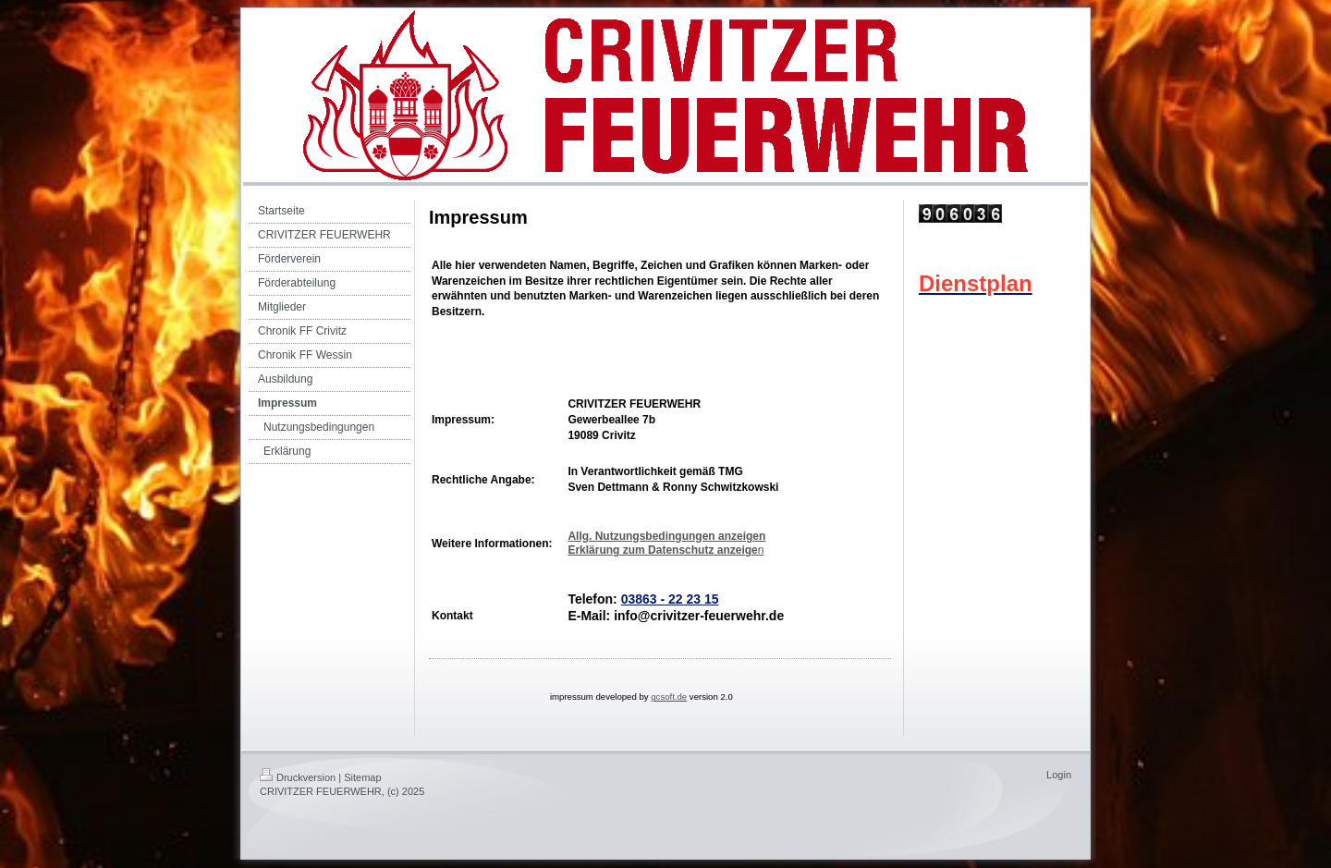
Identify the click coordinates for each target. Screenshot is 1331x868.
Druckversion (298, 777)
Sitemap (362, 777)
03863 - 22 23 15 (670, 599)
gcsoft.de (669, 696)
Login (1058, 774)
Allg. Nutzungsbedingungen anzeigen (666, 536)
